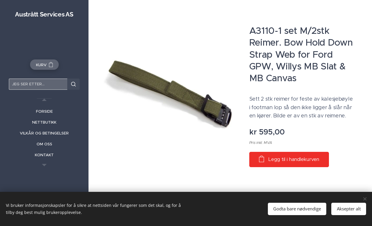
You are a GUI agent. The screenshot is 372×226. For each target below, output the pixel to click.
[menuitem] (44, 111)
